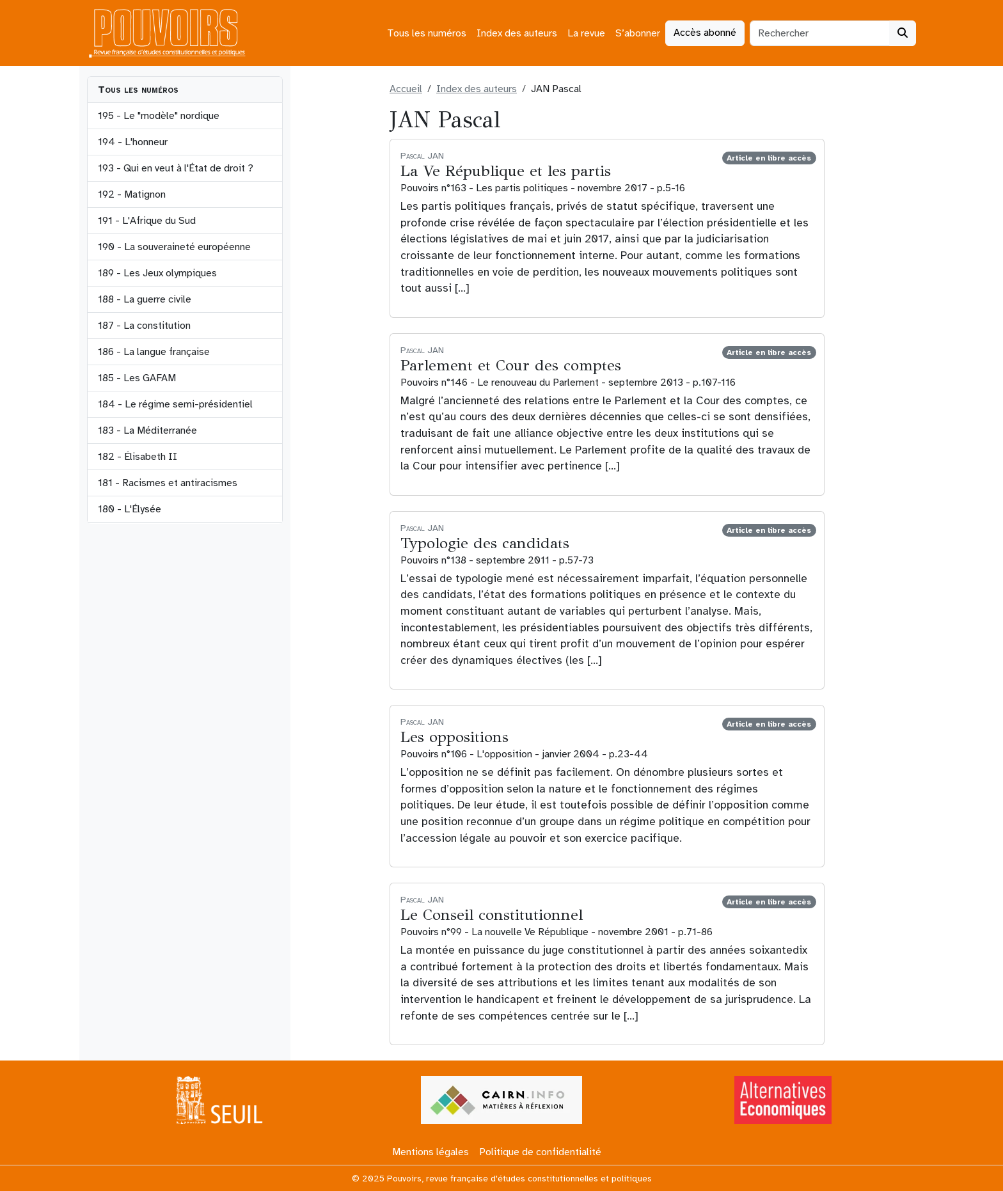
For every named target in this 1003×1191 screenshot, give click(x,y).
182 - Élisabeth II (137, 456)
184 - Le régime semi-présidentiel (175, 404)
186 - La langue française (154, 351)
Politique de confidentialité (540, 1152)
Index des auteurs (517, 33)
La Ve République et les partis (505, 170)
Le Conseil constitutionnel (491, 914)
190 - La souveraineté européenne (174, 247)
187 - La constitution (144, 325)
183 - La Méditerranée (147, 430)
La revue (586, 33)
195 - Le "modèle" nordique (158, 115)
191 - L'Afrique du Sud (147, 220)
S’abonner (637, 33)
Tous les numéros (426, 33)
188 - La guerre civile (144, 299)
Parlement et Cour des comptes (510, 365)
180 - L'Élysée (129, 509)
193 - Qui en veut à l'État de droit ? (175, 168)
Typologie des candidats (484, 543)
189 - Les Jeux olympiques (157, 273)
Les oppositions (454, 736)
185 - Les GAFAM (137, 378)
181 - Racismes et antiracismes (167, 483)
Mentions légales (430, 1152)
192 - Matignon (132, 194)
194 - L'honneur (133, 142)
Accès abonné (705, 32)
